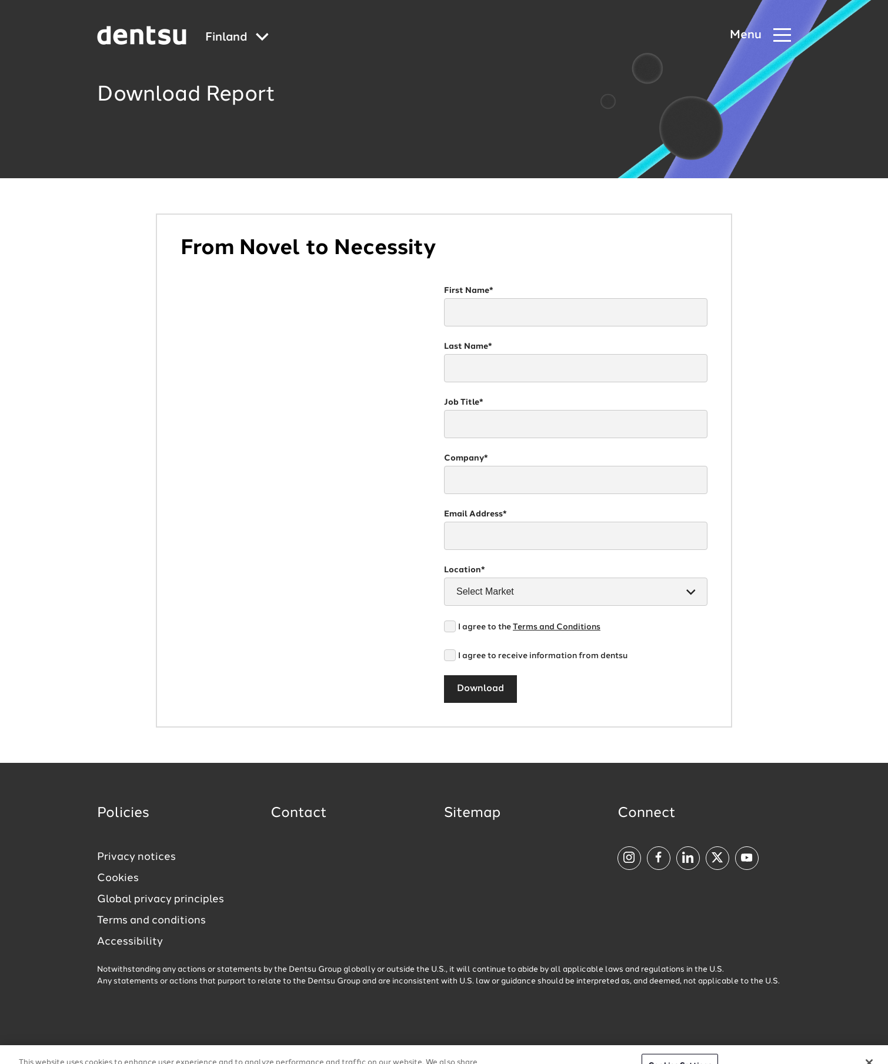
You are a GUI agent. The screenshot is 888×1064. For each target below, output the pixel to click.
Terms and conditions (151, 920)
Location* (464, 570)
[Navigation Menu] (760, 35)
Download (480, 688)
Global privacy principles (160, 899)
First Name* (468, 290)
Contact (299, 813)
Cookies (118, 878)
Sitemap (472, 813)
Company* (466, 458)
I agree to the (529, 627)
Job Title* (463, 402)
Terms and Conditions (556, 627)
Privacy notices (136, 857)
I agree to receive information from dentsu (542, 656)
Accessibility (130, 941)
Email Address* (475, 514)
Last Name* (468, 346)
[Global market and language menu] (237, 38)
